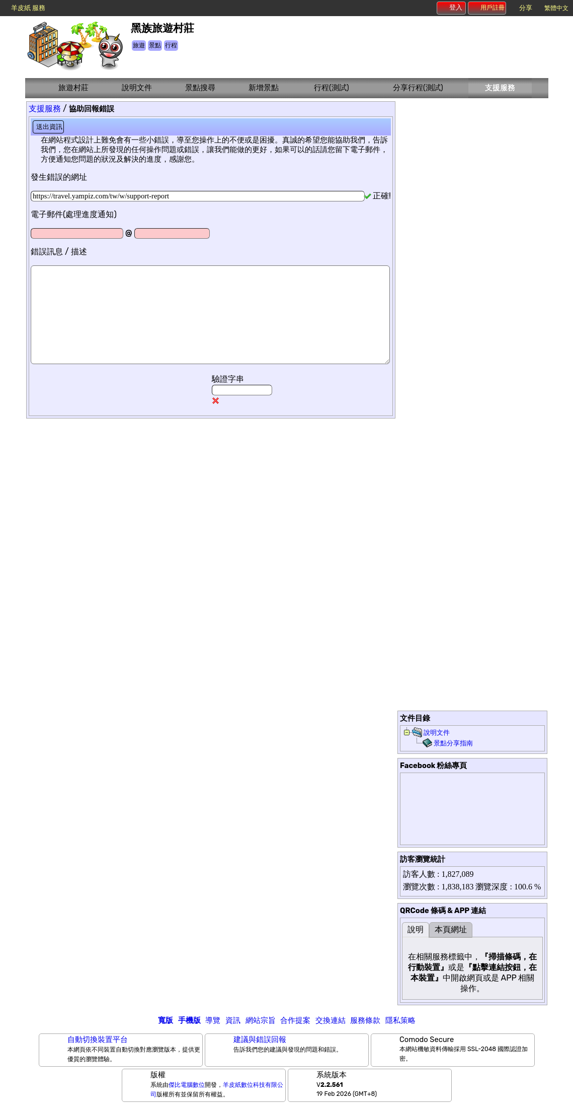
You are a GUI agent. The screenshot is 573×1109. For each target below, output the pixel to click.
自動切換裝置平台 (97, 1039)
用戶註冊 (487, 7)
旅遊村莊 (73, 87)
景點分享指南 (453, 743)
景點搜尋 (200, 87)
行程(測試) (331, 87)
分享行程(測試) (418, 87)
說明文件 (137, 87)
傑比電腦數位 (187, 1084)
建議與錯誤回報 (259, 1039)
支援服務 (500, 87)
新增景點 (264, 87)
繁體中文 (556, 8)
